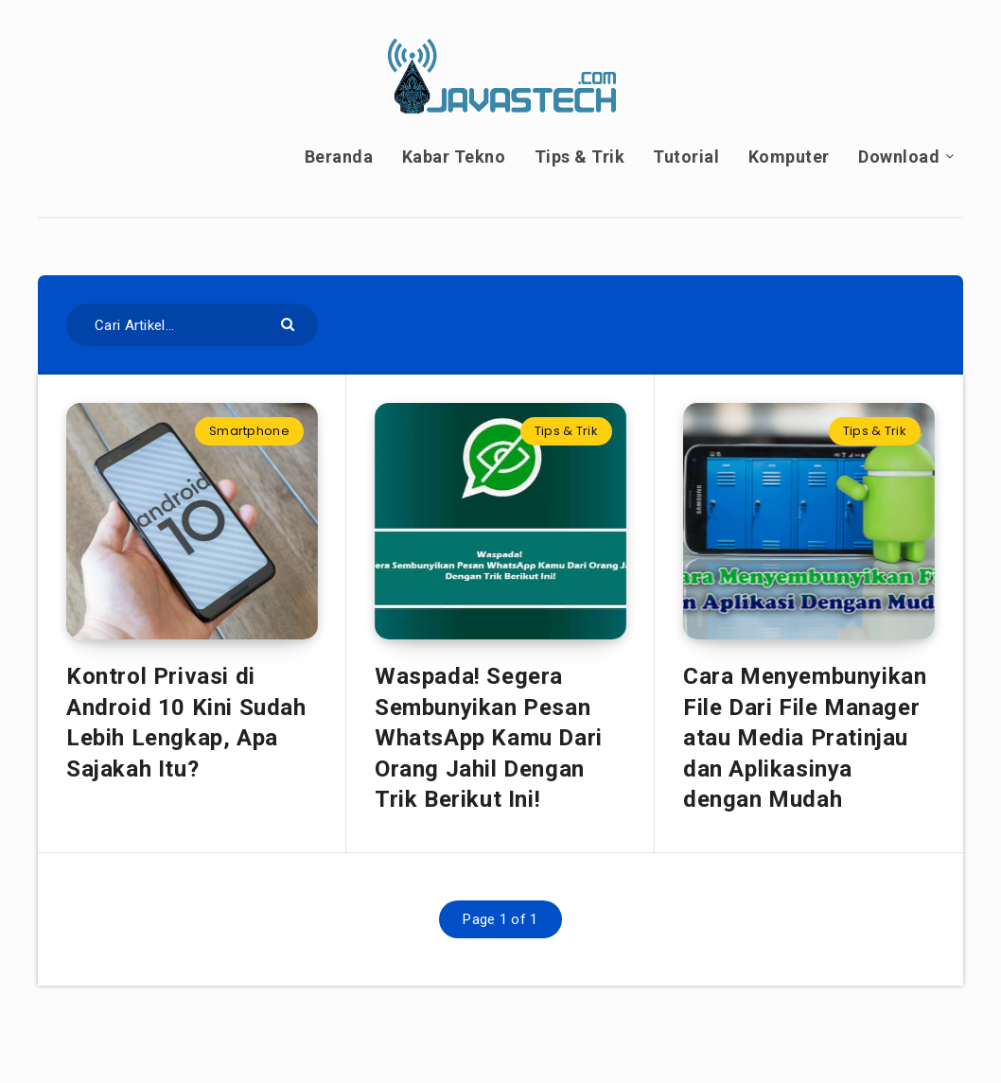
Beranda (339, 156)
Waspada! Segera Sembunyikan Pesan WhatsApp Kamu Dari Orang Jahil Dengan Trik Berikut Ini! (489, 737)
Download (899, 156)
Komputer (789, 156)
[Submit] (290, 323)
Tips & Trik (580, 156)
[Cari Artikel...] (192, 325)
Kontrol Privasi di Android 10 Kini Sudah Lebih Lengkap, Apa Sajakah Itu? (186, 722)
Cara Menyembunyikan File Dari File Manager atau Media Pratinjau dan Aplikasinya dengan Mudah (804, 737)
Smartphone (249, 431)
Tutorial (686, 156)
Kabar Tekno (454, 156)
